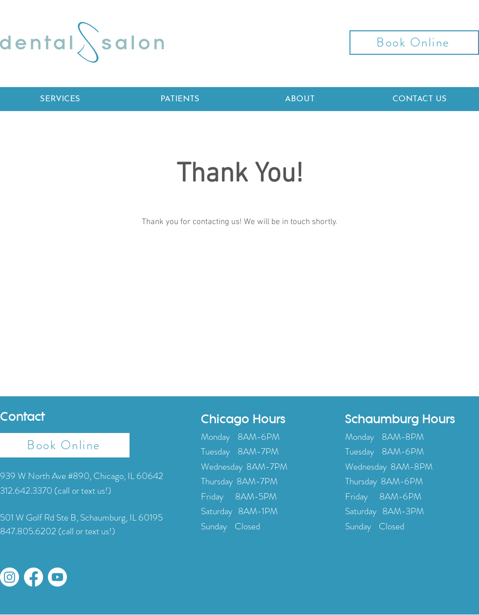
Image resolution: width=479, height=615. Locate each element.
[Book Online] (414, 42)
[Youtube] (57, 577)
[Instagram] (9, 577)
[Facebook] (33, 577)
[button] (60, 99)
